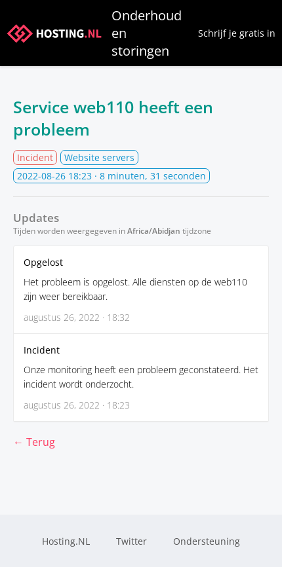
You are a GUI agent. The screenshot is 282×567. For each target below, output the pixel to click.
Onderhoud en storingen (94, 33)
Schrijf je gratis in (236, 33)
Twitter (131, 541)
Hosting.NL (66, 541)
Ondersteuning (206, 541)
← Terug (34, 442)
